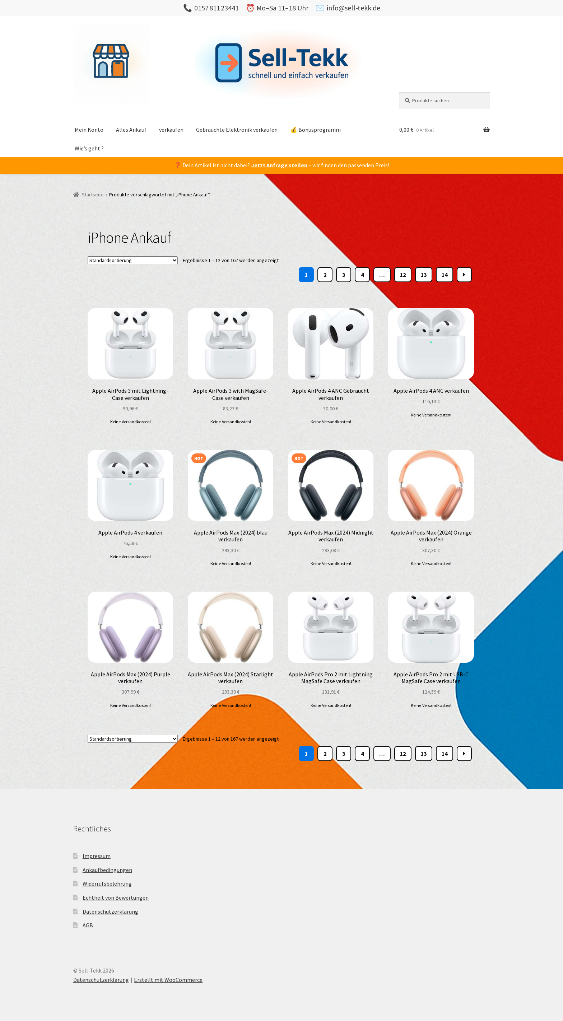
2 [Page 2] (325, 274)
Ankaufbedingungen (107, 869)
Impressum (97, 855)
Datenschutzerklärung (110, 911)
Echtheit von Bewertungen (116, 897)
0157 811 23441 (216, 7)
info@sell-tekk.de (353, 7)
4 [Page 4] (362, 274)
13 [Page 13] (424, 274)
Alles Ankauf (131, 129)
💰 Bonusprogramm (315, 129)
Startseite (93, 194)
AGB (88, 925)
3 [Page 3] (343, 274)
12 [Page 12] (403, 274)
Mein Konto (89, 129)
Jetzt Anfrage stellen (279, 165)
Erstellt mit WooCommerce (168, 979)
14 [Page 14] (444, 274)
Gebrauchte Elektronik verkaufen (237, 129)
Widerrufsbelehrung (107, 883)
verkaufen (171, 129)
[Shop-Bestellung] (133, 260)
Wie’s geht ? (89, 148)
